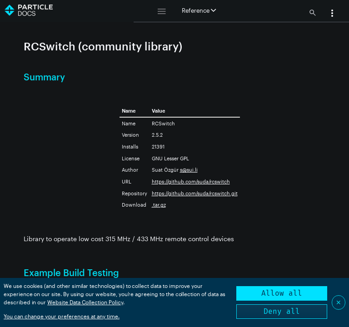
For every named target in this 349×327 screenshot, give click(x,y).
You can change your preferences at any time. (62, 316)
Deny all (282, 311)
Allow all (281, 293)
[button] (332, 14)
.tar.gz (159, 205)
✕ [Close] (338, 302)
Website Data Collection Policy (85, 302)
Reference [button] (199, 10)
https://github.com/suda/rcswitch (191, 181)
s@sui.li (189, 170)
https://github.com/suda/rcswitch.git (195, 193)
